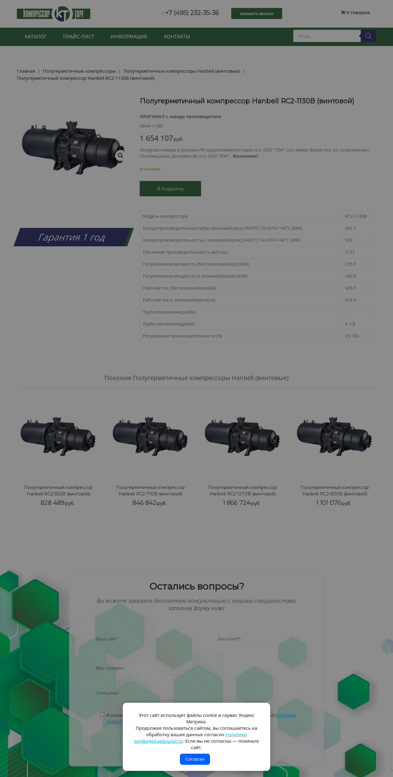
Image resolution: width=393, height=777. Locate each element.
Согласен (194, 759)
